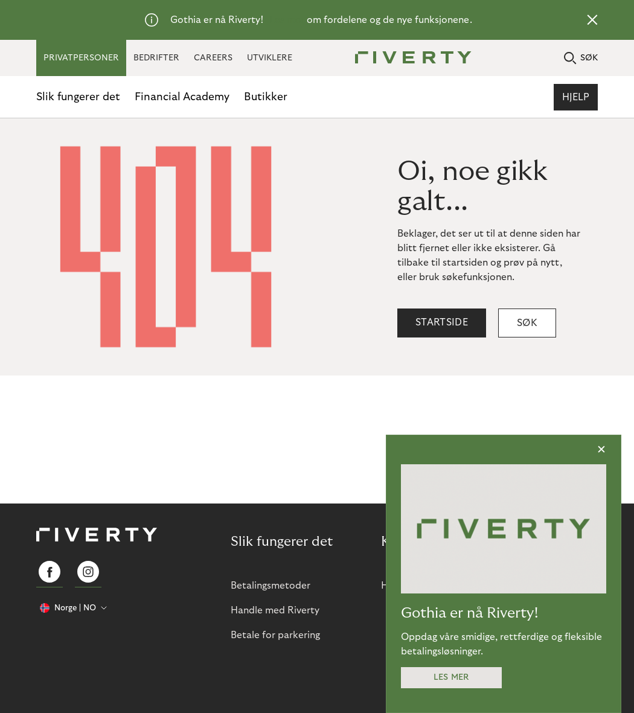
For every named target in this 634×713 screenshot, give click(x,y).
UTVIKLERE (269, 58)
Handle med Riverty (275, 610)
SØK (581, 58)
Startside (441, 322)
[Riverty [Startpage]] (408, 58)
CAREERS (213, 58)
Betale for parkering (275, 635)
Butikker (265, 97)
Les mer (286, 20)
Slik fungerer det (78, 97)
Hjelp (575, 97)
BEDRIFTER (156, 58)
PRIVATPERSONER (81, 58)
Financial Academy (182, 97)
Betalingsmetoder (270, 585)
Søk (527, 323)
